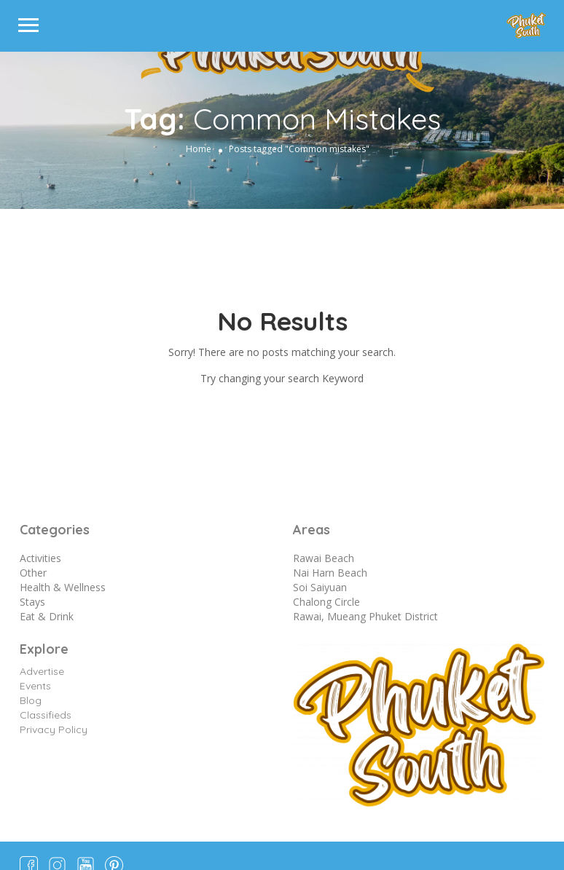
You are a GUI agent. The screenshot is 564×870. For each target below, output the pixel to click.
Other (33, 573)
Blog (31, 700)
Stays (32, 602)
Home (198, 149)
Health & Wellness (63, 587)
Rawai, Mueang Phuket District (365, 616)
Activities (40, 558)
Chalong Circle (326, 602)
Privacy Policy (53, 729)
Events (35, 685)
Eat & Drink (47, 616)
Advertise (42, 671)
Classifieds (45, 714)
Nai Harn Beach (330, 573)
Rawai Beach (323, 558)
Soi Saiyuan (320, 587)
